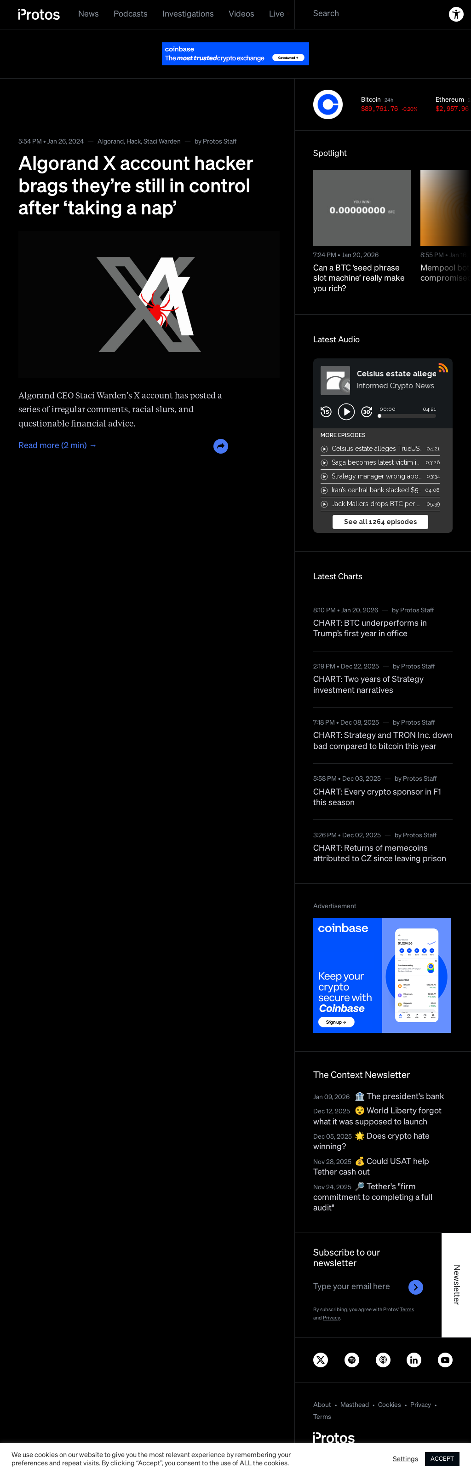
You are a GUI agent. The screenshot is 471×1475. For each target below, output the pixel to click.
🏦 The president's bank (399, 1097)
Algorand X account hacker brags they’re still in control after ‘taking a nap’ (135, 187)
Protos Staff (219, 141)
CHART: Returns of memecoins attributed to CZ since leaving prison (379, 853)
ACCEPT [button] (442, 1459)
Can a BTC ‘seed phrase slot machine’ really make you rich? (359, 278)
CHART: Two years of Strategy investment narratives (368, 684)
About (322, 1405)
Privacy (331, 1317)
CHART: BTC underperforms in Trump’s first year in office (370, 628)
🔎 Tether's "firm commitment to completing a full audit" (372, 1198)
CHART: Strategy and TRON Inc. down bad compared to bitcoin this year (383, 741)
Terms (407, 1309)
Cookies (389, 1405)
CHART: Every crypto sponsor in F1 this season (377, 797)
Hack (133, 141)
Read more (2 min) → (57, 446)
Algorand (111, 141)
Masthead (354, 1405)
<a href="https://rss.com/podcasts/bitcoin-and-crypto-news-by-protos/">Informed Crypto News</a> (383, 445)
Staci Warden (162, 141)
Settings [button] (405, 1459)
